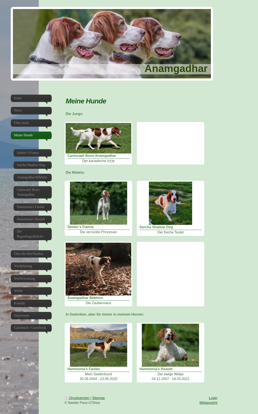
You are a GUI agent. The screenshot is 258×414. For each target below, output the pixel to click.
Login (213, 398)
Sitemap (98, 398)
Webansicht (208, 403)
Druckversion (77, 398)
